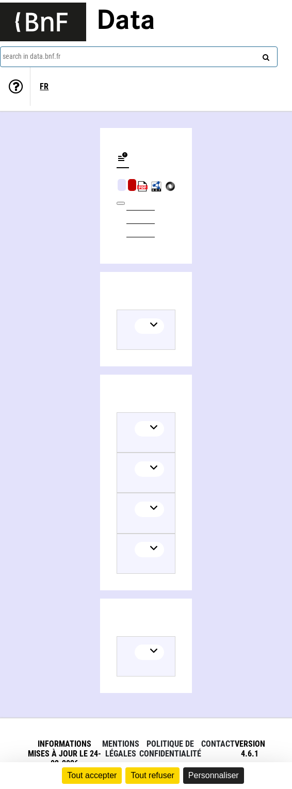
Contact (218, 744)
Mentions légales (120, 749)
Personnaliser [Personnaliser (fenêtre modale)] (213, 775)
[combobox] (139, 56)
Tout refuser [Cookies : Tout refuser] (152, 775)
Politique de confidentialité (170, 749)
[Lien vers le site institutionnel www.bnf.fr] (43, 22)
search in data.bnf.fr (31, 56)
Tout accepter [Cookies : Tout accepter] (92, 775)
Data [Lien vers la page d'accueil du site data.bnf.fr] (125, 21)
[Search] (264, 55)
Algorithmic (132, 185)
